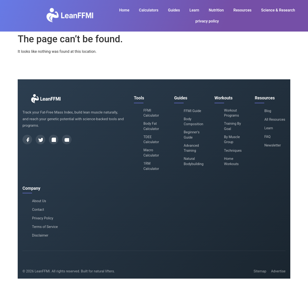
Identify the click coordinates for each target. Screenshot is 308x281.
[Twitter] (40, 139)
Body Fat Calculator (151, 126)
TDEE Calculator (151, 139)
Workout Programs (231, 113)
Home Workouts (231, 161)
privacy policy (207, 21)
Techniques (233, 151)
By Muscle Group (232, 139)
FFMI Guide (192, 111)
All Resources (274, 120)
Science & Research (278, 10)
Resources (242, 10)
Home (124, 10)
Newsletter (272, 145)
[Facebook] (27, 139)
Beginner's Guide (191, 135)
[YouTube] (67, 139)
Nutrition (216, 10)
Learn (194, 10)
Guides (174, 10)
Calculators (148, 10)
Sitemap (260, 271)
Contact (38, 210)
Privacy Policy (42, 218)
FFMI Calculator (151, 113)
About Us (39, 201)
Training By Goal (232, 126)
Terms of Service (45, 227)
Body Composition (193, 121)
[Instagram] (53, 139)
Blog (267, 111)
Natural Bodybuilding (194, 161)
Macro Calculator (151, 152)
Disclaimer (40, 235)
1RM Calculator (151, 166)
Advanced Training (191, 148)
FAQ (267, 137)
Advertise (278, 271)
